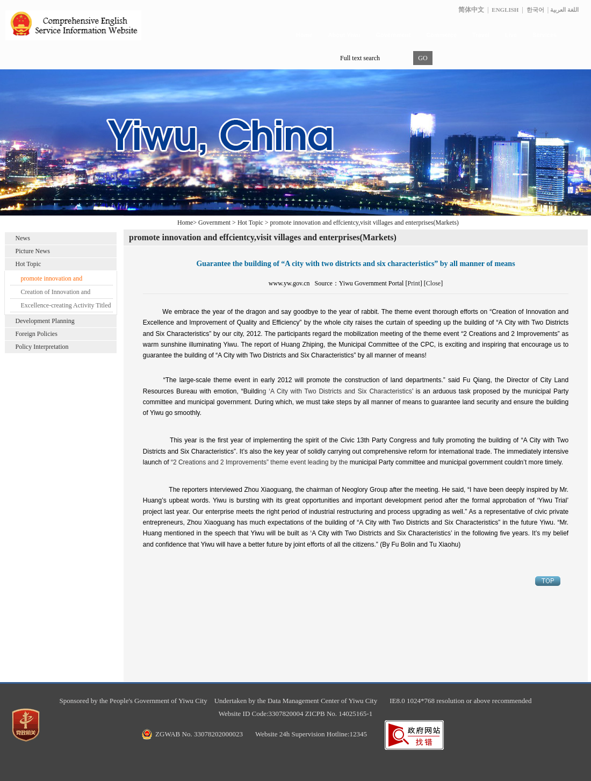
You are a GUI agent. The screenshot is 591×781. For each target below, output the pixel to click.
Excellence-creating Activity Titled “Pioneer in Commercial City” (66, 307)
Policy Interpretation (42, 346)
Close (433, 283)
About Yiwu (344, 35)
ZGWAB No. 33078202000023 (199, 734)
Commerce (441, 35)
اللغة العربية (564, 9)
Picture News (33, 251)
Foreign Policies (36, 334)
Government (393, 35)
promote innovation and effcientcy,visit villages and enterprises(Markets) (56, 280)
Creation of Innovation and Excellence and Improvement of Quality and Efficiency (62, 293)
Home (304, 35)
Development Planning (45, 321)
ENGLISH (505, 9)
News (23, 238)
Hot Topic (28, 264)
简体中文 (471, 9)
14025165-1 (355, 714)
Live (511, 35)
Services (544, 35)
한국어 (535, 9)
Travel (480, 35)
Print (413, 283)
